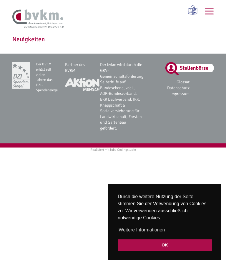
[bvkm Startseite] (38, 19)
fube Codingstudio (123, 150)
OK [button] (165, 245)
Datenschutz (178, 87)
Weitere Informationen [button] (142, 229)
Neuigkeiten (28, 39)
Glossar (183, 82)
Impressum (180, 93)
